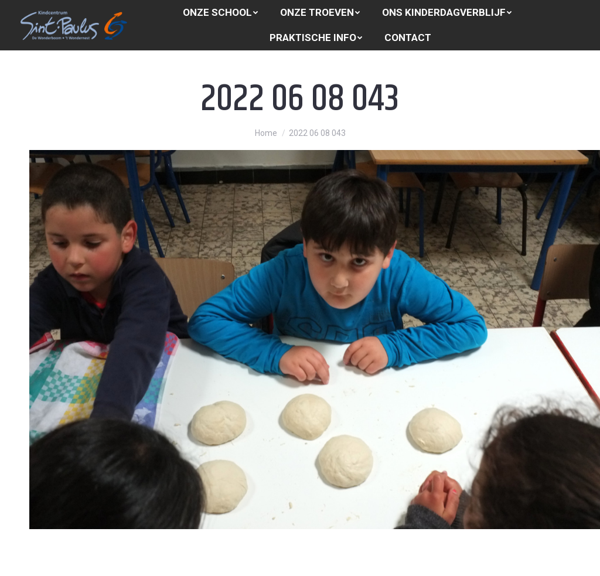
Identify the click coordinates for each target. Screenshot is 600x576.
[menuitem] (220, 12)
